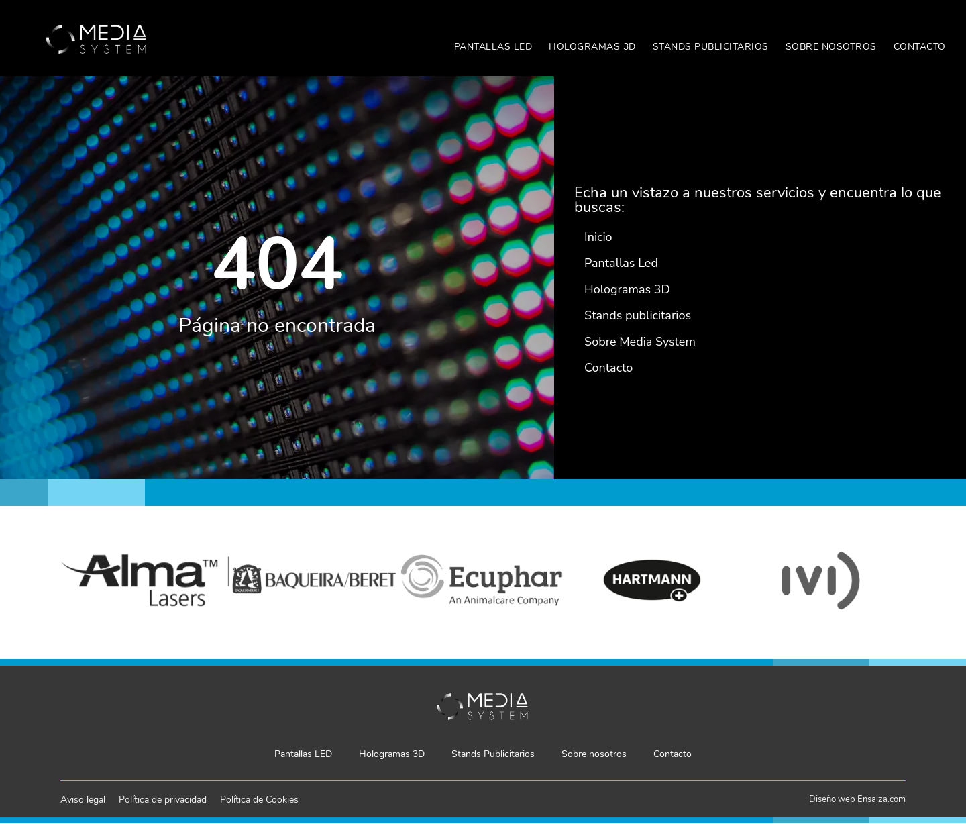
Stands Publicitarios (711, 46)
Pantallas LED (493, 46)
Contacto (920, 46)
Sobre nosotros (831, 46)
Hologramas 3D (592, 46)
